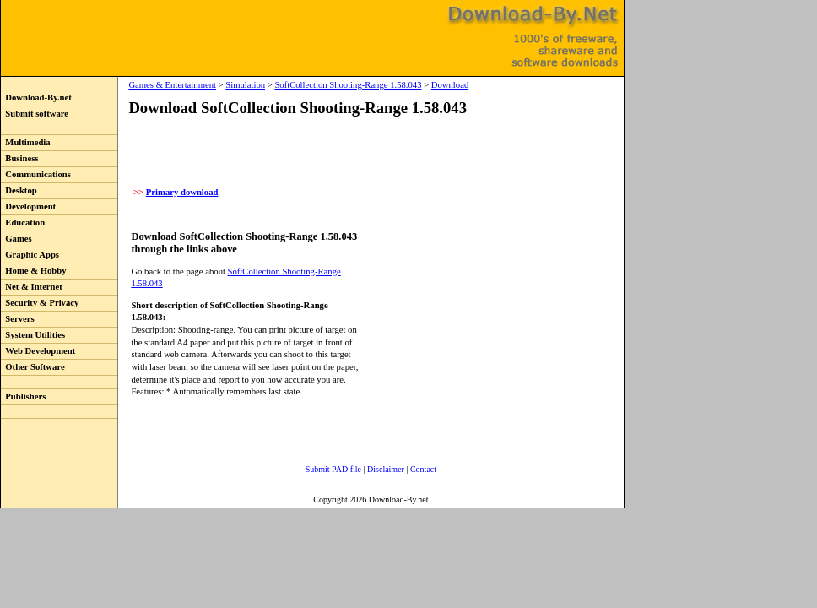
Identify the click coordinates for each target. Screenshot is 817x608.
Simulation (245, 85)
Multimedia (26, 142)
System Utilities (33, 334)
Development (28, 206)
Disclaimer (385, 469)
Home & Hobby (34, 270)
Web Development (38, 351)
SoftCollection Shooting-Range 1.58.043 (347, 85)
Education (23, 222)
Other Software (33, 367)
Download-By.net (36, 97)
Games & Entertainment (172, 85)
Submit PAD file (333, 469)
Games (16, 238)
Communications (36, 174)
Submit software (34, 113)
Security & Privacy (39, 302)
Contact (423, 469)
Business (19, 158)
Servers (18, 318)
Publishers (23, 396)
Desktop (19, 190)
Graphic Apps (30, 254)
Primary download (182, 192)
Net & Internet (31, 286)
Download (449, 85)
